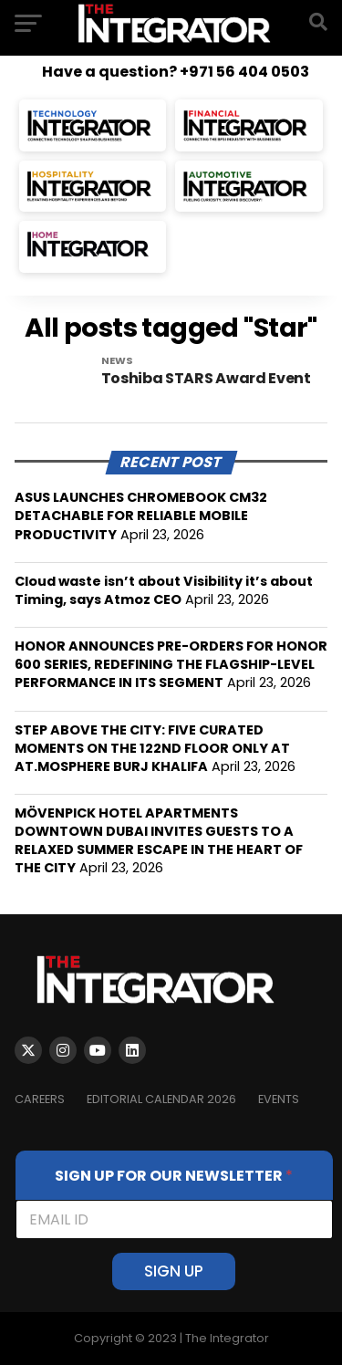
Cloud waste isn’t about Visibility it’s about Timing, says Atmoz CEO (164, 590)
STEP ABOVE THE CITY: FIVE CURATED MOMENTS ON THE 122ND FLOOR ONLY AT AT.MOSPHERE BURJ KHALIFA (152, 748)
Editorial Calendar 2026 (161, 1099)
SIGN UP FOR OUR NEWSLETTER (174, 1175)
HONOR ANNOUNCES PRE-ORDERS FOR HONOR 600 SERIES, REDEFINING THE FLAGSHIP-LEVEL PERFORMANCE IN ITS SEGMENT (171, 664)
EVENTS (278, 1099)
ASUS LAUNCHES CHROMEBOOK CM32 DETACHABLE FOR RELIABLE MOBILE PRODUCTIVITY (141, 515)
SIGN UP (173, 1271)
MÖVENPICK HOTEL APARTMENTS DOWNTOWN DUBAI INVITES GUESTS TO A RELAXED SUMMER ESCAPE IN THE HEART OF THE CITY (159, 840)
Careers (40, 1099)
